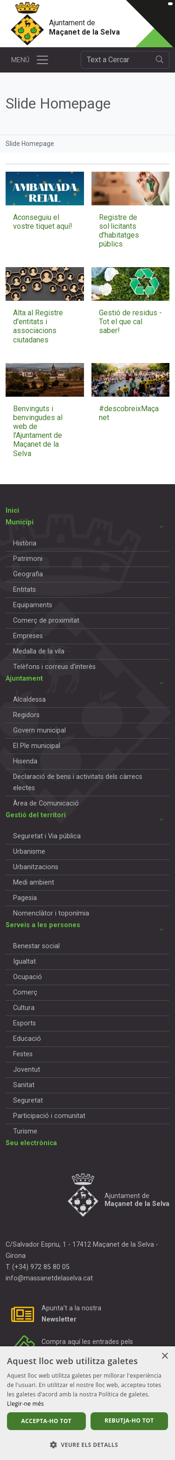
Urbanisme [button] (29, 852)
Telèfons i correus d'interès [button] (54, 667)
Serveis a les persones (43, 925)
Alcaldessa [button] (29, 700)
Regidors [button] (26, 715)
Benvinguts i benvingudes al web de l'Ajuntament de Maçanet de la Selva (38, 431)
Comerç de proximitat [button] (46, 621)
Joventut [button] (26, 1070)
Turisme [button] (25, 1131)
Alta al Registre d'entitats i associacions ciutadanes (38, 326)
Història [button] (24, 543)
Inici (12, 511)
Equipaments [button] (32, 605)
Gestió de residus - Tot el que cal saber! (130, 321)
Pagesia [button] (25, 898)
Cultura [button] (24, 1008)
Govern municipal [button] (39, 730)
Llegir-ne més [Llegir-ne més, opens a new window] (25, 1404)
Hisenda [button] (25, 761)
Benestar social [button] (36, 946)
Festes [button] (23, 1054)
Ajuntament (24, 679)
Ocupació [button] (27, 977)
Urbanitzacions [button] (35, 867)
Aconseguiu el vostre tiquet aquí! (42, 222)
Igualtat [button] (24, 962)
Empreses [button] (28, 636)
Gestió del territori (36, 815)
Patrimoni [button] (27, 559)
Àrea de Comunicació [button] (46, 803)
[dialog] (87, 1403)
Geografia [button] (28, 574)
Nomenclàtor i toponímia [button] (51, 913)
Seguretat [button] (28, 1100)
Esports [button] (24, 1023)
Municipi (20, 522)
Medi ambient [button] (33, 882)
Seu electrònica (31, 1143)
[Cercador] (116, 60)
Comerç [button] (25, 992)
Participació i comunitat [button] (49, 1116)
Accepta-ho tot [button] (46, 1421)
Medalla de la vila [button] (38, 651)
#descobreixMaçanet (129, 413)
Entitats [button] (24, 590)
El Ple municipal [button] (36, 746)
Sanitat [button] (24, 1085)
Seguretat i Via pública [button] (47, 836)
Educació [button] (27, 1039)
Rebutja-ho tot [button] (129, 1420)
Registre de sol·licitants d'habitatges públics (119, 231)
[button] (87, 1444)
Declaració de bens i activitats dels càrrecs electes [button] (77, 782)
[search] (159, 60)
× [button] (164, 1356)
